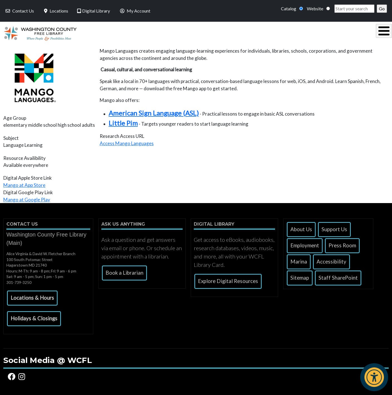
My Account (134, 10)
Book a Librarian (124, 271)
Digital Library (93, 10)
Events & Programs (350, 32)
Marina (298, 260)
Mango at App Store (24, 184)
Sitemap (299, 276)
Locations (55, 10)
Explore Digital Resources (228, 280)
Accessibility (331, 260)
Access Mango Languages (127, 142)
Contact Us (19, 10)
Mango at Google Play (26, 198)
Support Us (334, 228)
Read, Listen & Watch (198, 32)
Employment (304, 244)
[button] (32, 296)
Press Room (342, 244)
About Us (301, 228)
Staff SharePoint (338, 276)
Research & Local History (275, 32)
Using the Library (130, 32)
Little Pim (123, 122)
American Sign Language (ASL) (154, 112)
